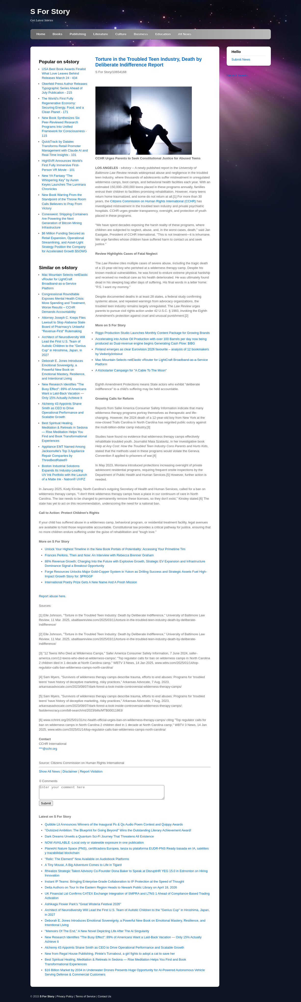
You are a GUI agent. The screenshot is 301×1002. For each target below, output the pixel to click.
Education (163, 34)
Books (58, 34)
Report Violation (91, 771)
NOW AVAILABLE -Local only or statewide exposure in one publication (94, 842)
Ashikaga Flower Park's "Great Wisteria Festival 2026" (83, 904)
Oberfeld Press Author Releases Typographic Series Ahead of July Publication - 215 (64, 88)
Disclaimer (70, 771)
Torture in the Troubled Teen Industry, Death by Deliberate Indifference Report (148, 61)
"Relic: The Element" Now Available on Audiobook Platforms (87, 859)
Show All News (49, 771)
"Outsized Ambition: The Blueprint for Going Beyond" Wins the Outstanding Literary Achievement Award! (118, 830)
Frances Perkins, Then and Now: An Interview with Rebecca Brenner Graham (99, 555)
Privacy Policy (64, 996)
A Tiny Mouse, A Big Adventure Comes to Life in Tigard (83, 865)
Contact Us (104, 996)
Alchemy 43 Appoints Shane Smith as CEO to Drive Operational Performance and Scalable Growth (114, 947)
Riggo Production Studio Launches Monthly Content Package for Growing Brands (152, 333)
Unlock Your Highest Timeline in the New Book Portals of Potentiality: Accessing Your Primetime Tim (115, 549)
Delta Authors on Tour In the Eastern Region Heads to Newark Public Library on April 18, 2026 (111, 887)
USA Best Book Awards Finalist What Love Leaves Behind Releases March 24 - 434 (64, 73)
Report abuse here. (52, 596)
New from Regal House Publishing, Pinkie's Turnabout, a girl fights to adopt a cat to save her (110, 953)
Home (41, 34)
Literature (100, 34)
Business (141, 34)
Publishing (78, 34)
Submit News (241, 59)
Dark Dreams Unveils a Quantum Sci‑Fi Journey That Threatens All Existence (99, 836)
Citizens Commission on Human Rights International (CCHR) (153, 201)
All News (184, 34)
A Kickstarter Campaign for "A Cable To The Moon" (131, 370)
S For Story (50, 11)
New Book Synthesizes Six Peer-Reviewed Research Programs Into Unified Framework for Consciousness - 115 (64, 127)
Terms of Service (86, 996)
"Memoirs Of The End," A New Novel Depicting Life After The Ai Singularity (97, 931)
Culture (120, 34)
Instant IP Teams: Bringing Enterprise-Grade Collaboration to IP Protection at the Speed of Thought (114, 881)
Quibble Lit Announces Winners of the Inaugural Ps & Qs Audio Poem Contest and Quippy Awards (114, 824)
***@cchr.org (48, 748)
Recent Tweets (237, 75)
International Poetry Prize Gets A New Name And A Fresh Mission (91, 582)
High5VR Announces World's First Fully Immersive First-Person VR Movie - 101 (62, 165)
